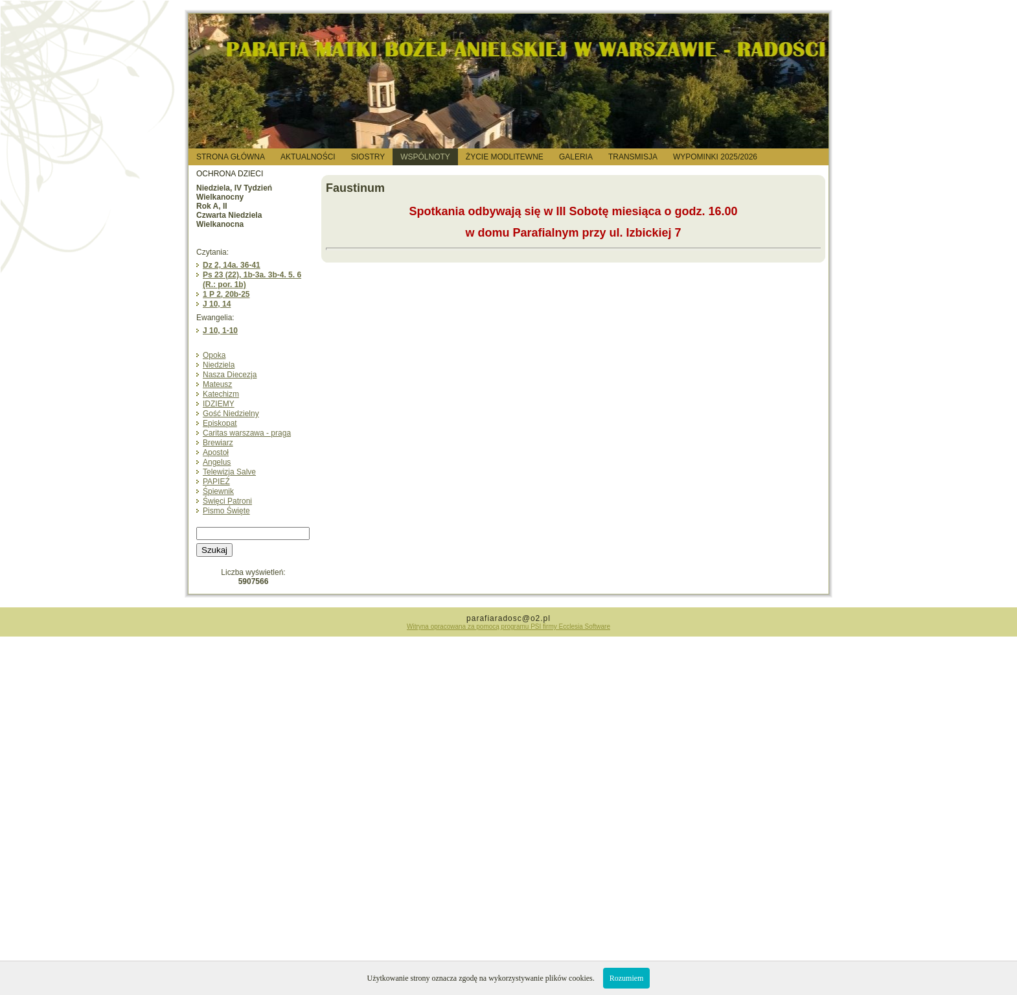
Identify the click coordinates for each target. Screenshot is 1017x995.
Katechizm (221, 394)
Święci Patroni (227, 501)
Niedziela (218, 364)
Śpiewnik (218, 491)
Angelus (217, 462)
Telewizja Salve (229, 471)
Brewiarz (218, 442)
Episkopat (220, 423)
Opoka (214, 355)
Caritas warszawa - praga (247, 433)
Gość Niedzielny (231, 413)
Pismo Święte (226, 510)
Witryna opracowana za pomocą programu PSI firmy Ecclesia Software (508, 626)
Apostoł (216, 452)
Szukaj (214, 550)
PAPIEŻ (216, 481)
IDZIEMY (218, 403)
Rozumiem (627, 978)
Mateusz (217, 384)
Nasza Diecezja (230, 374)
